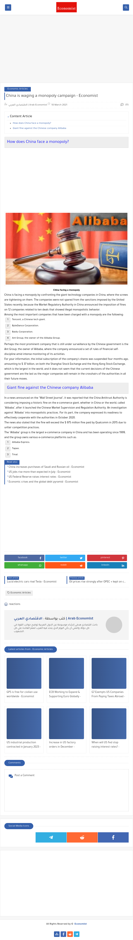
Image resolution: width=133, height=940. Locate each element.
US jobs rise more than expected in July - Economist (40, 472)
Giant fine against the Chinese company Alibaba (39, 128)
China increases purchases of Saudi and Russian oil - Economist (46, 467)
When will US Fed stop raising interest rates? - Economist (105, 745)
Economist (80, 924)
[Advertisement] (66, 51)
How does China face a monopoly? (32, 123)
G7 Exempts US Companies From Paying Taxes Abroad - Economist (108, 695)
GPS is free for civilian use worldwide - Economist (22, 694)
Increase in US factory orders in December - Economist (62, 745)
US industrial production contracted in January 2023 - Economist (24, 745)
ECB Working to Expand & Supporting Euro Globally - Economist (65, 695)
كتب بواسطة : (53, 619)
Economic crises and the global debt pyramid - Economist (43, 482)
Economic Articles (17, 89)
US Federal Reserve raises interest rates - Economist (40, 477)
